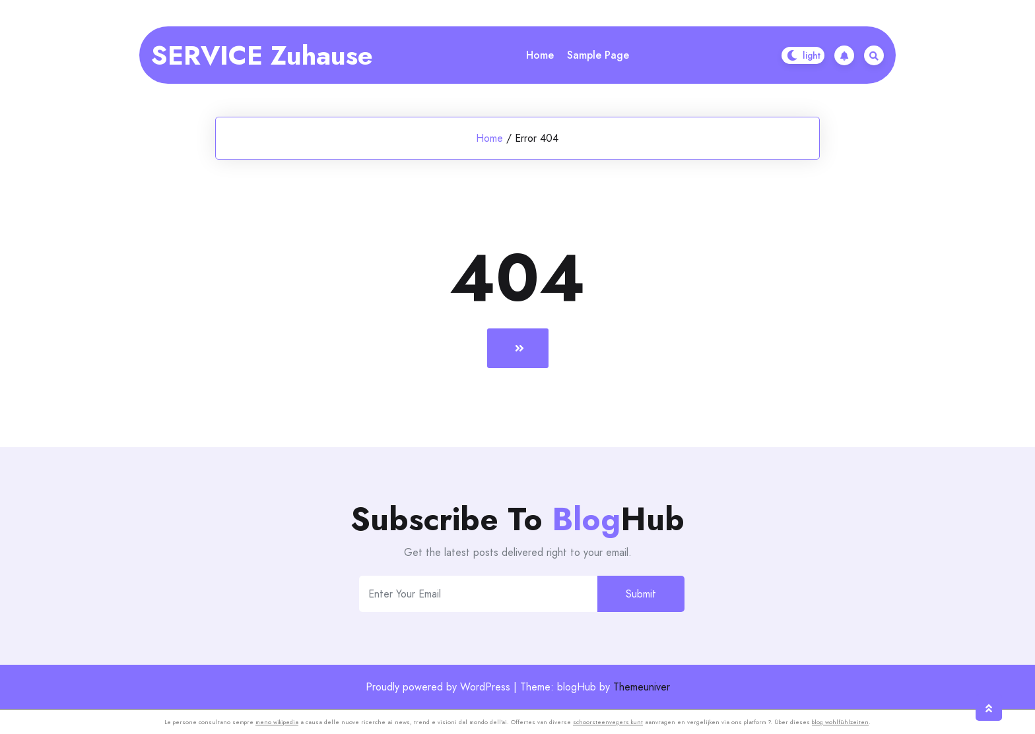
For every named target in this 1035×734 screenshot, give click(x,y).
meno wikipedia (276, 722)
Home (540, 55)
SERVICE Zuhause (262, 55)
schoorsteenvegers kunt (608, 722)
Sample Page (598, 55)
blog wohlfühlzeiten (840, 722)
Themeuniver (641, 686)
